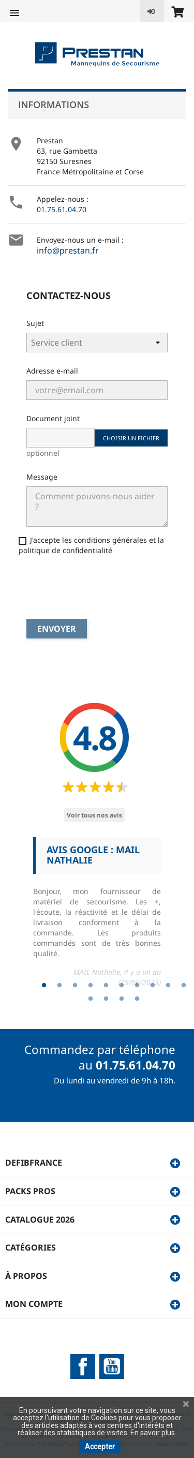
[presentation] (86, 588)
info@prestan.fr (68, 250)
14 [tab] (137, 999)
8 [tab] (152, 985)
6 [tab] (121, 985)
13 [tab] (121, 999)
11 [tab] (90, 999)
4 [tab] (90, 985)
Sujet (35, 323)
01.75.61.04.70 (61, 209)
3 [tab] (75, 985)
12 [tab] (106, 999)
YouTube (111, 1366)
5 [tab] (106, 985)
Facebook (82, 1366)
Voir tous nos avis (94, 815)
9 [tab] (168, 985)
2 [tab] (59, 985)
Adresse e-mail (52, 371)
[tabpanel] (97, 916)
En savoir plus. (153, 1433)
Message (41, 477)
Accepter (100, 1446)
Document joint (53, 418)
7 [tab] (137, 985)
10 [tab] (183, 985)
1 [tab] (44, 985)
